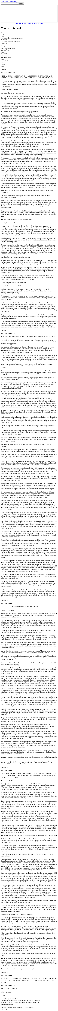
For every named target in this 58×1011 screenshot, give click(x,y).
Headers (11, 1)
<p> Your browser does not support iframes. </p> (29, 13)
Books (6, 1)
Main (2, 1)
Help (15, 1)
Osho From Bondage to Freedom (29, 23)
